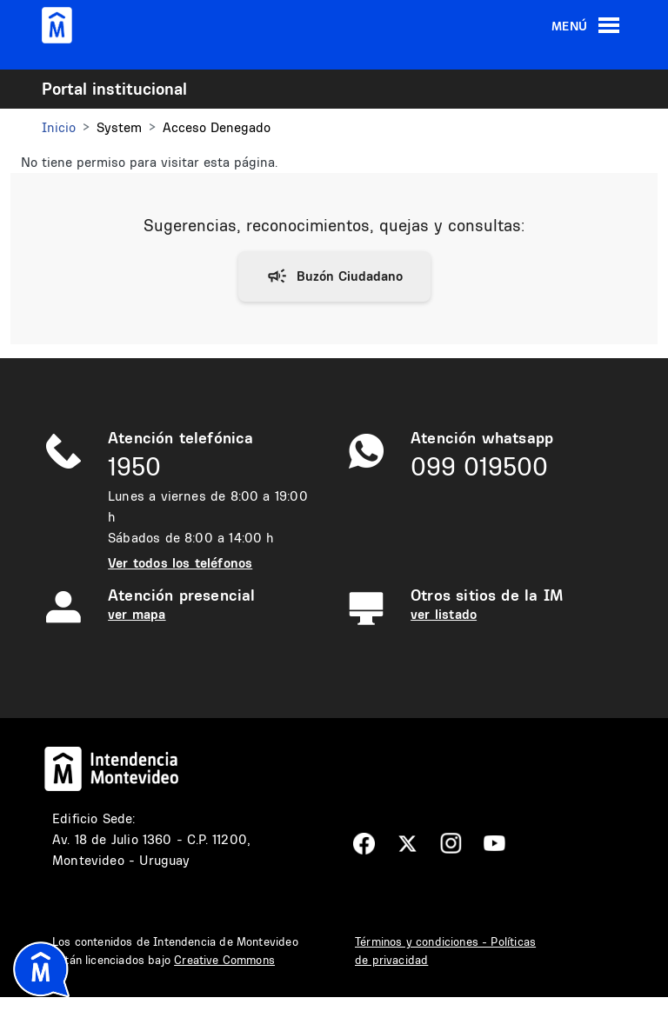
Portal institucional (114, 88)
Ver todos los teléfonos (180, 563)
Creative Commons (224, 960)
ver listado (444, 614)
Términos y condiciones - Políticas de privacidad (445, 951)
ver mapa (136, 614)
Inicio (59, 127)
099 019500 (479, 466)
